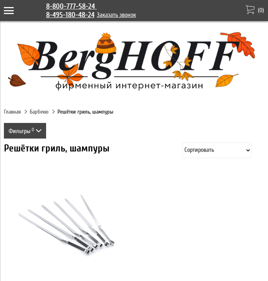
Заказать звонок (116, 14)
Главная (12, 111)
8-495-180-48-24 (70, 15)
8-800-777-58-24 (71, 6)
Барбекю (39, 111)
